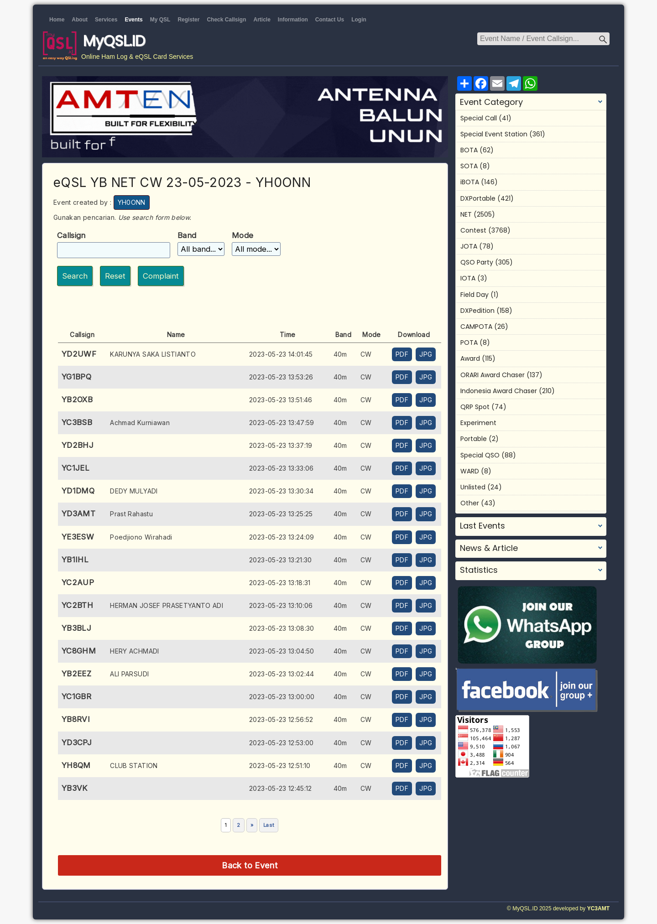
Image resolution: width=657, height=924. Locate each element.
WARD (469, 471)
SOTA (469, 166)
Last (268, 825)
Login (358, 19)
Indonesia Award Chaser (498, 390)
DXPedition (477, 310)
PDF (402, 354)
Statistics (479, 570)
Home (56, 19)
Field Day (474, 294)
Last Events (482, 526)
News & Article (489, 548)
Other (469, 503)
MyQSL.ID (114, 41)
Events (133, 19)
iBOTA (469, 182)
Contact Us (329, 19)
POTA (469, 342)
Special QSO (480, 455)
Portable (473, 438)
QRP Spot (475, 406)
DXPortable (477, 198)
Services (106, 19)
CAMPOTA (476, 326)
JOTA (468, 246)
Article (261, 19)
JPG (425, 354)
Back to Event (249, 865)
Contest (473, 230)
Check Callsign (226, 19)
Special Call (478, 118)
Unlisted (472, 487)
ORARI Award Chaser (492, 374)
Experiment (478, 422)
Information (293, 19)
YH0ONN (132, 202)
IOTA (467, 278)
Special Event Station (493, 134)
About (80, 19)
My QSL (160, 19)
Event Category (491, 102)
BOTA (469, 150)
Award (470, 358)
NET (466, 214)
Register (188, 19)
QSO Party (476, 262)
